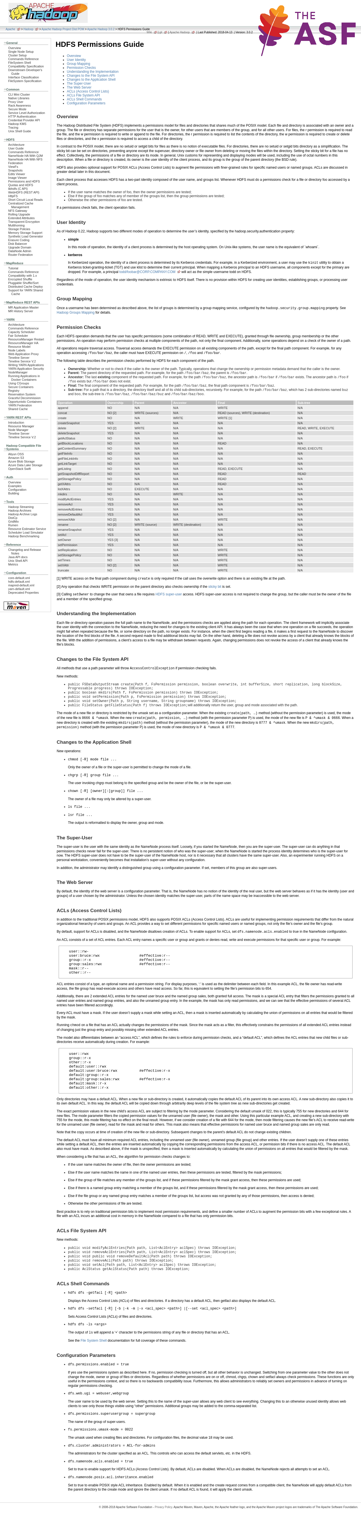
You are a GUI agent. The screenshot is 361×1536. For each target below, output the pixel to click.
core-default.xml (19, 578)
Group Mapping (78, 64)
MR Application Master (23, 307)
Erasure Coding (18, 240)
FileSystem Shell (19, 62)
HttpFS (13, 196)
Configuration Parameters (86, 103)
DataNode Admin (19, 251)
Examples (15, 486)
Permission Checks (81, 68)
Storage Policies (19, 229)
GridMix (13, 521)
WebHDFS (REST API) (23, 192)
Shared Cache (18, 409)
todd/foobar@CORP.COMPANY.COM (147, 272)
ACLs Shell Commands (84, 99)
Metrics (13, 564)
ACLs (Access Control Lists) (88, 91)
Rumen (13, 525)
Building (13, 493)
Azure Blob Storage (21, 461)
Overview (14, 48)
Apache (10, 29)
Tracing (13, 127)
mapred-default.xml (21, 585)
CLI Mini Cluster (19, 94)
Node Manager (18, 430)
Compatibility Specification (26, 66)
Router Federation (20, 254)
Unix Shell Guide (19, 131)
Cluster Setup (17, 55)
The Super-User (79, 83)
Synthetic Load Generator (25, 236)
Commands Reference (23, 59)
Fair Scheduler (18, 335)
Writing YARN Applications (26, 365)
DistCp (12, 518)
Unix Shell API (18, 560)
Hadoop (28, 29)
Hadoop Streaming (21, 507)
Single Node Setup (21, 51)
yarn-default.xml (19, 589)
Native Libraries (18, 98)
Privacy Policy (163, 1526)
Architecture (16, 144)
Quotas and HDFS (20, 185)
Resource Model (19, 346)
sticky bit (214, 590)
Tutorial (13, 268)
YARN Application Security (26, 368)
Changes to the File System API (91, 76)
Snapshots (15, 170)
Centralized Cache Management (20, 205)
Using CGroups (18, 383)
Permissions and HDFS (24, 181)
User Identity (76, 60)
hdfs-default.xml (19, 581)
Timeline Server (18, 357)
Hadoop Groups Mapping (75, 312)
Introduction (16, 422)
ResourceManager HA (23, 343)
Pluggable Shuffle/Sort (23, 283)
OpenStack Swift (19, 468)
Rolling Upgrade (19, 214)
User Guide (16, 148)
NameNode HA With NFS (25, 159)
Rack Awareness (19, 105)
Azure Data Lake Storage (25, 465)
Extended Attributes (21, 218)
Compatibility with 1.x (22, 275)
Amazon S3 (16, 457)
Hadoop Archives (19, 510)
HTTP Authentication (22, 116)
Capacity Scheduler (21, 332)
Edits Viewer (16, 174)
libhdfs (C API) (18, 188)
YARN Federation (20, 405)
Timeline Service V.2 (22, 361)
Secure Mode (17, 109)
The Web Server (79, 87)
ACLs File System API (83, 95)
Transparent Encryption (24, 221)
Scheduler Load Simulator (25, 532)
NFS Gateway (17, 210)
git (160, 32)
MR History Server (20, 311)
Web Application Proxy (23, 354)
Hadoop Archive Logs (22, 514)
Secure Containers (21, 387)
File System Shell (94, 1361)
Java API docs (18, 557)
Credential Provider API (24, 120)
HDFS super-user (168, 598)
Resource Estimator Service (27, 529)
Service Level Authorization (26, 113)
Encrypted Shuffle (20, 279)
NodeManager (18, 372)
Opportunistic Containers (25, 401)
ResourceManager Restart (26, 339)
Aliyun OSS (16, 454)
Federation (15, 163)
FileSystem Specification (24, 81)
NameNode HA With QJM (25, 155)
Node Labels (16, 350)
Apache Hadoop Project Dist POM (62, 29)
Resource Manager (21, 426)
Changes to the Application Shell (91, 80)
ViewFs (13, 166)
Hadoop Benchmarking (23, 536)
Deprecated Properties (23, 592)
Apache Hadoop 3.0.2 (101, 29)
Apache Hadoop (180, 32)
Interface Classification (23, 77)
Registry (13, 390)
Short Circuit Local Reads (25, 199)
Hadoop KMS (17, 124)
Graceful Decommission (24, 398)
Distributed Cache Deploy (25, 286)
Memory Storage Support (25, 232)
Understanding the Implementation (92, 72)
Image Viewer (17, 177)
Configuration (17, 489)
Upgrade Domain (19, 247)
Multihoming (16, 225)
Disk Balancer (17, 243)
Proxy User (15, 102)
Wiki (149, 32)
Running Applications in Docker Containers (24, 377)
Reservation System (22, 394)
